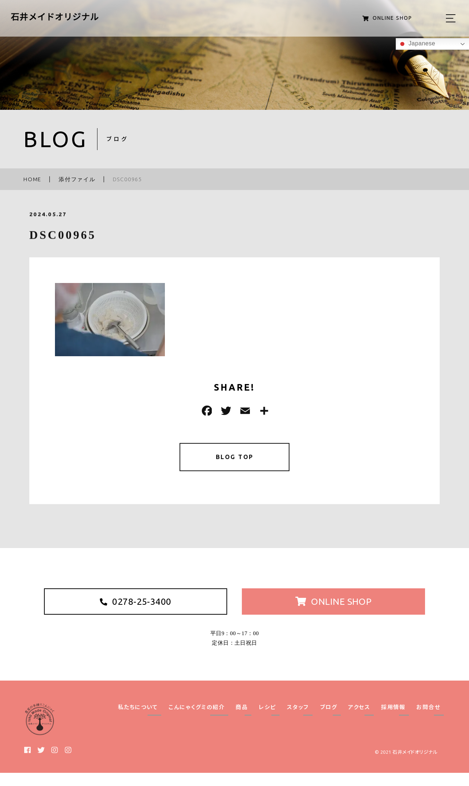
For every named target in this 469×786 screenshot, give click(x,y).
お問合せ (428, 720)
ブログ (328, 720)
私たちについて (138, 720)
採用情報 (393, 720)
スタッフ (298, 720)
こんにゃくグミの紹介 (197, 720)
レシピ (267, 720)
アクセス (359, 720)
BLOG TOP (234, 458)
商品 (242, 720)
